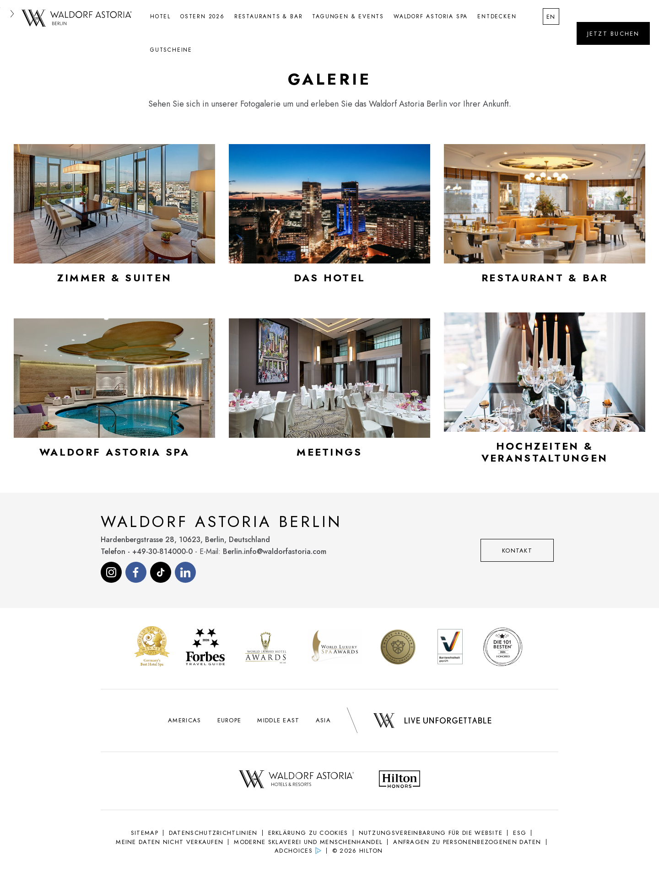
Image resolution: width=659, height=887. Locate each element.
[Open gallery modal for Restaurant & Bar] (544, 218)
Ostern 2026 (202, 16)
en (551, 16)
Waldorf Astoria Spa (431, 16)
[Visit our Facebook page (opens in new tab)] (135, 572)
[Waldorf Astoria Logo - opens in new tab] (296, 780)
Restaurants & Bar (268, 16)
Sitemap (144, 832)
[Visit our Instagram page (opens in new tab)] (111, 572)
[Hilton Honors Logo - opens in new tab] (399, 780)
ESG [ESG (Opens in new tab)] (519, 832)
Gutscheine (171, 50)
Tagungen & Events (348, 16)
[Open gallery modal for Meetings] (329, 392)
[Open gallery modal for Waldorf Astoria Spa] (114, 392)
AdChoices (294, 850)
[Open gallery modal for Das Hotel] (329, 218)
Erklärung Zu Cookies (308, 832)
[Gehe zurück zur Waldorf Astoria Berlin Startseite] (77, 18)
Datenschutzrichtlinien (213, 832)
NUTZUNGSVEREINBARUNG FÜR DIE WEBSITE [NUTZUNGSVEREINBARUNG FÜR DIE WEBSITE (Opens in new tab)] (431, 832)
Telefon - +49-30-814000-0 (147, 551)
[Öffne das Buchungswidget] (613, 33)
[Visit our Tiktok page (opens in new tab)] (160, 572)
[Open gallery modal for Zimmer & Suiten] (114, 218)
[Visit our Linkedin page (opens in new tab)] (185, 572)
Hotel (160, 16)
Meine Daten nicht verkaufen (169, 842)
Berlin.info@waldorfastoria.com (274, 551)
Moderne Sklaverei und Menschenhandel (308, 842)
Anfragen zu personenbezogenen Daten (467, 842)
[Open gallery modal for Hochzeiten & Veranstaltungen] (544, 392)
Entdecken (496, 16)
